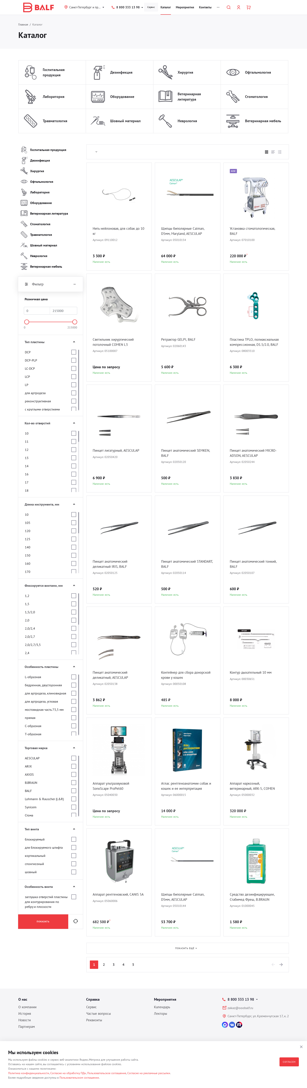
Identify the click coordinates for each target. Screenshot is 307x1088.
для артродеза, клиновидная (45, 693)
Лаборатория (53, 96)
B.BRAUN (31, 783)
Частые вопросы (98, 1013)
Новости (24, 1020)
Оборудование (122, 96)
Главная (23, 24)
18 (27, 490)
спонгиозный (34, 864)
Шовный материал (125, 121)
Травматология (55, 121)
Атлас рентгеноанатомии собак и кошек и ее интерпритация (186, 786)
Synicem (30, 807)
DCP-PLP (31, 360)
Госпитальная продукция (54, 72)
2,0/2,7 (30, 636)
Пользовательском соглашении (79, 1077)
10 (27, 433)
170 (27, 572)
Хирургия (185, 72)
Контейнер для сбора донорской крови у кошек (182, 675)
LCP (27, 377)
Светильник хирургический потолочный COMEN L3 (115, 342)
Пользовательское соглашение (106, 1073)
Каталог (166, 7)
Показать (43, 921)
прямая (30, 718)
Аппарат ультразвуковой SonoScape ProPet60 (113, 786)
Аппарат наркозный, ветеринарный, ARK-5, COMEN (254, 786)
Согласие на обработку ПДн (68, 1073)
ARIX (28, 766)
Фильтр (50, 284)
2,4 (27, 653)
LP (26, 385)
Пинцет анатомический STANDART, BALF (180, 564)
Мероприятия (185, 7)
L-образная (33, 677)
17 (27, 482)
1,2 (27, 596)
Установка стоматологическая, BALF (254, 231)
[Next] (281, 964)
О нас (22, 999)
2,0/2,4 (30, 628)
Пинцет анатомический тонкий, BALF (255, 564)
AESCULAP (32, 758)
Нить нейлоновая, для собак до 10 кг (118, 231)
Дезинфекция (121, 72)
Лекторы (160, 1013)
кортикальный (35, 856)
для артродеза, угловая (41, 701)
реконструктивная (38, 401)
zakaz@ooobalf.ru (240, 1008)
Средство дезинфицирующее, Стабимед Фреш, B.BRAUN (254, 897)
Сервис (151, 7)
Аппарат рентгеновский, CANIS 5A (118, 897)
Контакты (205, 7)
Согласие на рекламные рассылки (148, 1073)
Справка (93, 999)
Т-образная (33, 734)
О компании (27, 1007)
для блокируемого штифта (44, 847)
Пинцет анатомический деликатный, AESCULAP (112, 675)
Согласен (289, 1061)
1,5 (27, 604)
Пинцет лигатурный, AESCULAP (118, 450)
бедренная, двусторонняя (43, 685)
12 (27, 450)
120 (27, 531)
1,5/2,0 (30, 612)
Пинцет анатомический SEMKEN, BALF (180, 453)
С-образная (33, 726)
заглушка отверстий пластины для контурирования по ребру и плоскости (46, 902)
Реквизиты (94, 1020)
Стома (29, 815)
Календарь (162, 1007)
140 (27, 547)
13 (27, 458)
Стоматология (256, 96)
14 (27, 466)
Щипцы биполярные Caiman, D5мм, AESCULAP (184, 897)
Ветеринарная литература (189, 97)
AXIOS (29, 774)
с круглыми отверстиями (42, 409)
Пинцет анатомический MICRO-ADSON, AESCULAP (255, 453)
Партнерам (26, 1026)
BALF (28, 791)
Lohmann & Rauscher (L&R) (44, 799)
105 (27, 523)
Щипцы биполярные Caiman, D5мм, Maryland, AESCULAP (184, 231)
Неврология (187, 121)
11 (27, 441)
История (24, 1013)
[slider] (26, 321)
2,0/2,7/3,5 (33, 645)
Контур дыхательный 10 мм (253, 672)
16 (27, 474)
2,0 (27, 620)
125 (27, 539)
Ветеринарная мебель (263, 121)
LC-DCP (30, 368)
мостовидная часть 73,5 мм (44, 710)
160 (27, 563)
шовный (31, 872)
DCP (28, 352)
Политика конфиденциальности (28, 1073)
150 (27, 555)
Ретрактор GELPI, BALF (179, 339)
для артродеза (35, 393)
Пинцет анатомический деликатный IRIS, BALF (112, 564)
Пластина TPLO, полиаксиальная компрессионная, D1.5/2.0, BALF (256, 345)
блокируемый (35, 839)
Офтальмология (258, 72)
